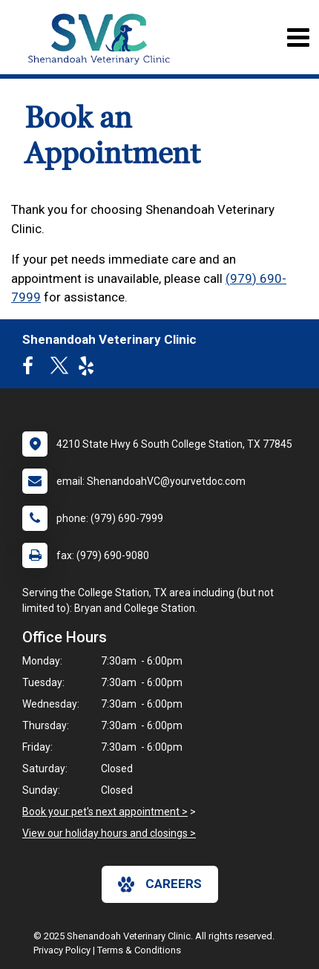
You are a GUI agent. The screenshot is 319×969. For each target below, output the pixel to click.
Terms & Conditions (139, 950)
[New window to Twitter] (59, 369)
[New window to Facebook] (31, 369)
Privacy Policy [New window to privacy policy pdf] (62, 950)
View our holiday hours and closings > (109, 833)
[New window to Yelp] (90, 369)
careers (160, 884)
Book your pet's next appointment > (105, 812)
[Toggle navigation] (298, 37)
